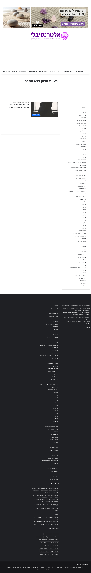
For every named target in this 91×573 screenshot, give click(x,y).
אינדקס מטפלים (43, 71)
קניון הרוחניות (22, 71)
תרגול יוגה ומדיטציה (81, 286)
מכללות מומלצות (82, 241)
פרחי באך (84, 249)
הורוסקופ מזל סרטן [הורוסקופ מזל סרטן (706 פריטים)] (43, 548)
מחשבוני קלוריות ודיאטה (80, 236)
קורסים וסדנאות (82, 262)
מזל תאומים (83, 228)
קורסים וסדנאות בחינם (81, 265)
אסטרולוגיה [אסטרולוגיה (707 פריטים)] (56, 534)
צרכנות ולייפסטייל (82, 254)
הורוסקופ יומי (83, 154)
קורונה (84, 259)
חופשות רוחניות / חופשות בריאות (78, 167)
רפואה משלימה (80, 71)
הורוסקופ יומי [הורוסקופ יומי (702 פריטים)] (40, 536)
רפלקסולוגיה (83, 283)
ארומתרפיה (83, 133)
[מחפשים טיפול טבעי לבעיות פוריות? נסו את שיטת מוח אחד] (44, 109)
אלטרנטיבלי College (81, 123)
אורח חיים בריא (82, 115)
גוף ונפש (84, 136)
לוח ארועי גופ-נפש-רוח (81, 178)
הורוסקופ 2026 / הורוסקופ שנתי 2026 (77, 152)
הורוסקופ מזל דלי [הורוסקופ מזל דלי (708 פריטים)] (55, 545)
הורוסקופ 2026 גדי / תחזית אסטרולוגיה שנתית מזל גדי (45, 524)
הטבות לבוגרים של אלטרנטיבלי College (76, 162)
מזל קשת (84, 223)
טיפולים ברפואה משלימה (80, 170)
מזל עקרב (84, 220)
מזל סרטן (84, 217)
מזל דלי (84, 209)
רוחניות (84, 273)
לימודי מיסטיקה (82, 188)
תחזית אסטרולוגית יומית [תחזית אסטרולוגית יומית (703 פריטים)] (53, 557)
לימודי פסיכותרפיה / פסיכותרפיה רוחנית (76, 191)
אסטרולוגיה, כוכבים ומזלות (80, 131)
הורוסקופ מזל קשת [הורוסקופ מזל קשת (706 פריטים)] (44, 551)
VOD (59, 71)
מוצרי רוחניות (83, 199)
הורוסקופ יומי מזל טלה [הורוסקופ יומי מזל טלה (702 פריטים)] (53, 539)
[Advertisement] (76, 343)
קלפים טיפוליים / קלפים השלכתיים (78, 267)
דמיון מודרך (83, 141)
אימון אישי (83, 117)
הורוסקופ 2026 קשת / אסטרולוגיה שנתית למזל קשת (46, 521)
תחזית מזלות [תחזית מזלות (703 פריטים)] (43, 557)
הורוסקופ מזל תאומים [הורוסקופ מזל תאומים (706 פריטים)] (44, 554)
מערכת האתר (24, 102)
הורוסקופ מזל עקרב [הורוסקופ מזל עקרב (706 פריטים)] (54, 551)
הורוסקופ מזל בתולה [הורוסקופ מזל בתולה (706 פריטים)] (54, 542)
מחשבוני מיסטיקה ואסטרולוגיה (79, 233)
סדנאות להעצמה (82, 244)
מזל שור (84, 225)
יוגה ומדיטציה (83, 173)
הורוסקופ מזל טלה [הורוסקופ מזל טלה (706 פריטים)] (45, 545)
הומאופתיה (83, 146)
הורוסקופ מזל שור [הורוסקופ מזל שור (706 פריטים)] (54, 554)
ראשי (86, 71)
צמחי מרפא (83, 252)
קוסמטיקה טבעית (82, 257)
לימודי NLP (83, 181)
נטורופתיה (72, 567)
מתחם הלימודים (33, 71)
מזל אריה (84, 202)
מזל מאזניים (83, 215)
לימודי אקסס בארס (81, 186)
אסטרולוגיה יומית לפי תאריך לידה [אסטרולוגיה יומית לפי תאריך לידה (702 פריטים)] (51, 536)
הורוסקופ (14, 71)
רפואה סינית (83, 280)
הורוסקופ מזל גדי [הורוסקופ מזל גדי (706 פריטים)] (44, 542)
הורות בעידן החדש (82, 160)
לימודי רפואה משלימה (81, 196)
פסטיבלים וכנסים (82, 246)
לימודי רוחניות (83, 194)
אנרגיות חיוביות (82, 125)
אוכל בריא (84, 112)
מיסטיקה (52, 71)
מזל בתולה (83, 204)
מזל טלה (84, 212)
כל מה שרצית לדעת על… (80, 175)
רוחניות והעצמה (68, 71)
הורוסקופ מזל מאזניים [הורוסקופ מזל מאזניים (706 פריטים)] (54, 548)
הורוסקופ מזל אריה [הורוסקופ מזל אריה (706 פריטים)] (43, 539)
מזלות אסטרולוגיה (82, 230)
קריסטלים (84, 270)
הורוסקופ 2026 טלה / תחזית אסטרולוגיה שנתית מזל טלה (75, 305)
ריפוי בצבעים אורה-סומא (80, 275)
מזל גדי (84, 207)
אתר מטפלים (6, 71)
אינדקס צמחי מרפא (81, 120)
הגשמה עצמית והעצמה (80, 144)
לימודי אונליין (83, 183)
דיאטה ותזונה (83, 139)
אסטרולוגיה (83, 128)
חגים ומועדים (83, 165)
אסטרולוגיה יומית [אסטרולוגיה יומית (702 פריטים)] (47, 534)
